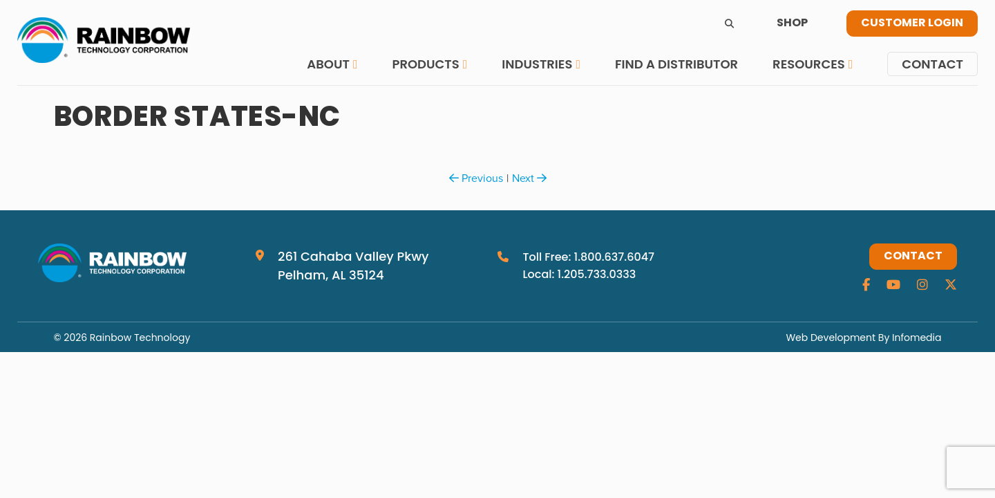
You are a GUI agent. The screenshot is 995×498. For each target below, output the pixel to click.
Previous (476, 177)
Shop (792, 23)
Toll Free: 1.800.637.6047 (588, 257)
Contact (932, 64)
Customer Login (912, 23)
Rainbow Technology (140, 337)
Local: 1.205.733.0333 (579, 274)
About (328, 64)
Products (425, 64)
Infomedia (916, 337)
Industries (537, 64)
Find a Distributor (676, 64)
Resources (809, 64)
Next (529, 177)
